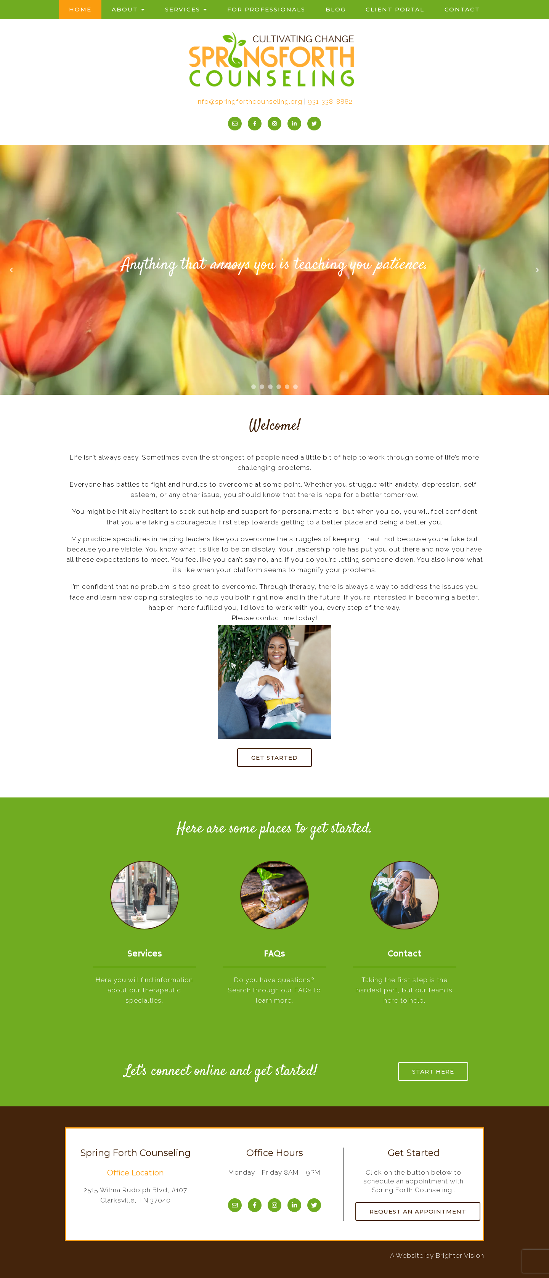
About (125, 9)
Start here (433, 1071)
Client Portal (395, 9)
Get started (274, 757)
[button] (253, 386)
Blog (336, 9)
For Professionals (266, 9)
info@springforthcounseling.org (249, 101)
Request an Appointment (417, 1211)
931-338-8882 (330, 101)
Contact (462, 9)
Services (182, 9)
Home (80, 9)
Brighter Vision (460, 1255)
